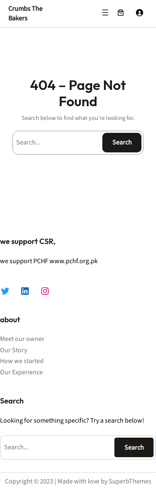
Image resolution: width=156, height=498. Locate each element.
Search (122, 142)
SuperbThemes (130, 481)
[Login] (139, 12)
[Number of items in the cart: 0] (120, 12)
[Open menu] (105, 12)
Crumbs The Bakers (25, 13)
